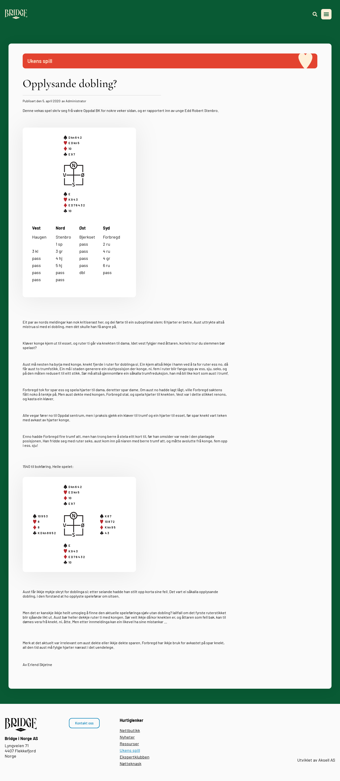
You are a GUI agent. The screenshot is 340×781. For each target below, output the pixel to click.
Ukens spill (130, 750)
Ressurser (129, 743)
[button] (326, 14)
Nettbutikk (130, 730)
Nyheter (127, 737)
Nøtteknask (130, 763)
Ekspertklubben (134, 756)
